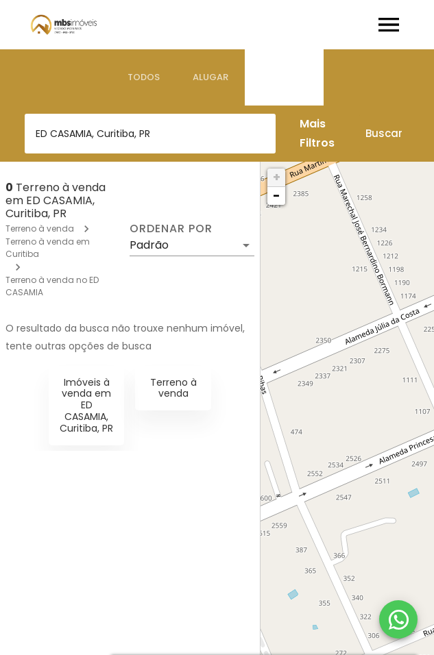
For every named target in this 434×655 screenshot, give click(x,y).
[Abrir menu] (389, 25)
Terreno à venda (39, 228)
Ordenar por (171, 228)
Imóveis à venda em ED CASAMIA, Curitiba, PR (86, 405)
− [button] (276, 195)
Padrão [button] (149, 245)
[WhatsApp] (398, 619)
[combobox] (150, 133)
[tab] (143, 77)
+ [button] (276, 177)
